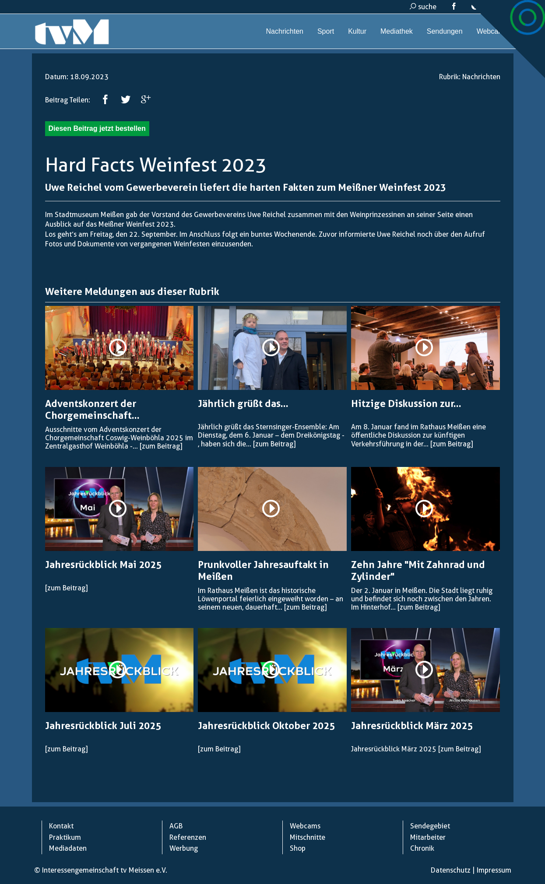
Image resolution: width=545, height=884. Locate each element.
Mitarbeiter (428, 837)
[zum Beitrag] (161, 446)
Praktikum (65, 837)
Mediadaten (68, 848)
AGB (176, 826)
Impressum (494, 870)
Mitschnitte (307, 837)
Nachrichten (284, 31)
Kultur (357, 31)
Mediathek (396, 31)
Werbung (183, 848)
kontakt (487, 7)
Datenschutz (451, 870)
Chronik (422, 848)
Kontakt (61, 826)
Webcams (492, 31)
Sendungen (445, 31)
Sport (325, 31)
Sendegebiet (430, 826)
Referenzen (187, 837)
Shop (298, 848)
